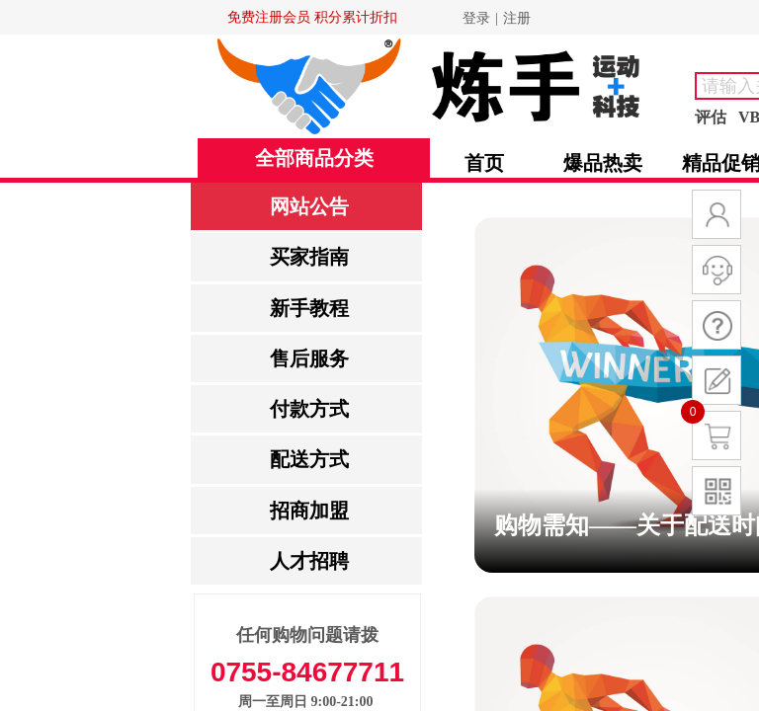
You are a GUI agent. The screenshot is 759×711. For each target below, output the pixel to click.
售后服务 (309, 358)
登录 (476, 18)
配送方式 (309, 459)
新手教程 (309, 308)
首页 (484, 163)
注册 (517, 18)
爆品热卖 (602, 163)
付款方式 (309, 409)
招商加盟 (309, 510)
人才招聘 (309, 561)
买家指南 (309, 257)
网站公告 (309, 206)
